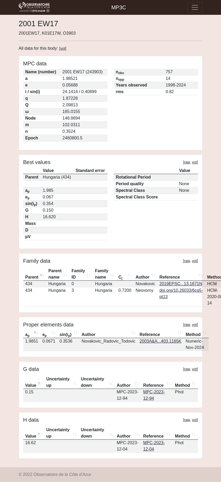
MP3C (118, 7)
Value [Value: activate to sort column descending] (30, 385)
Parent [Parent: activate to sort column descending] (32, 277)
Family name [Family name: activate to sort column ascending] (102, 274)
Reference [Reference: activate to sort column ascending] (169, 277)
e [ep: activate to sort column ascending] (44, 335)
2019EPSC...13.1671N (180, 283)
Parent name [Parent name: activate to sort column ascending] (55, 274)
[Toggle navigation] (194, 7)
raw (187, 162)
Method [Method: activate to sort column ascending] (193, 334)
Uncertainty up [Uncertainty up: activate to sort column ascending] (57, 382)
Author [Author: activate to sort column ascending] (142, 277)
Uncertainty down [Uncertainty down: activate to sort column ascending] (92, 382)
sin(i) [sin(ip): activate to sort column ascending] (65, 335)
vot (62, 48)
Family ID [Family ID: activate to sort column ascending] (78, 274)
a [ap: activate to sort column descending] (27, 335)
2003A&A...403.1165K (160, 341)
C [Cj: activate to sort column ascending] (120, 277)
